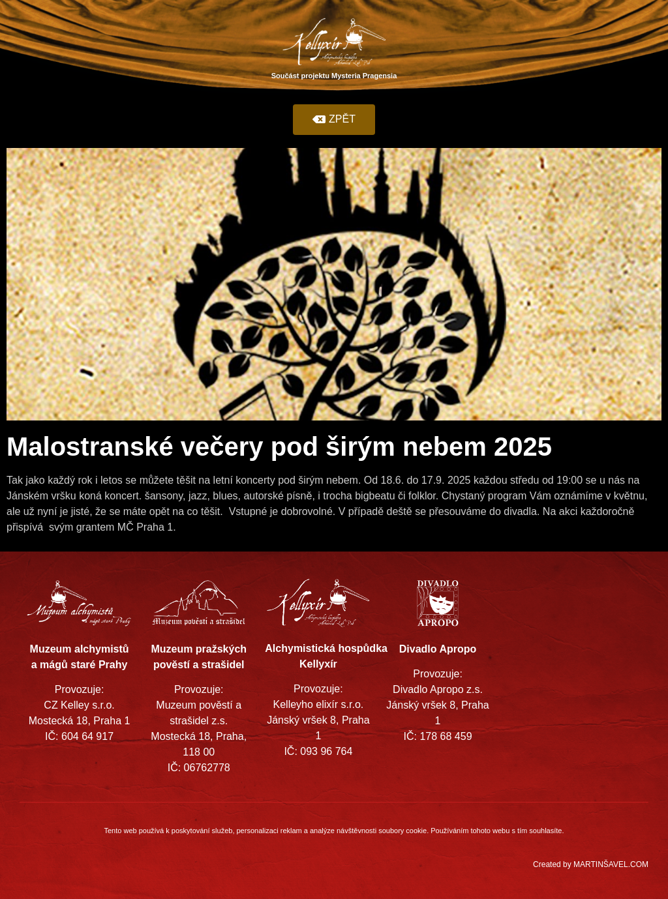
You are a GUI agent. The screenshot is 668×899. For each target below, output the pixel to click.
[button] (334, 119)
